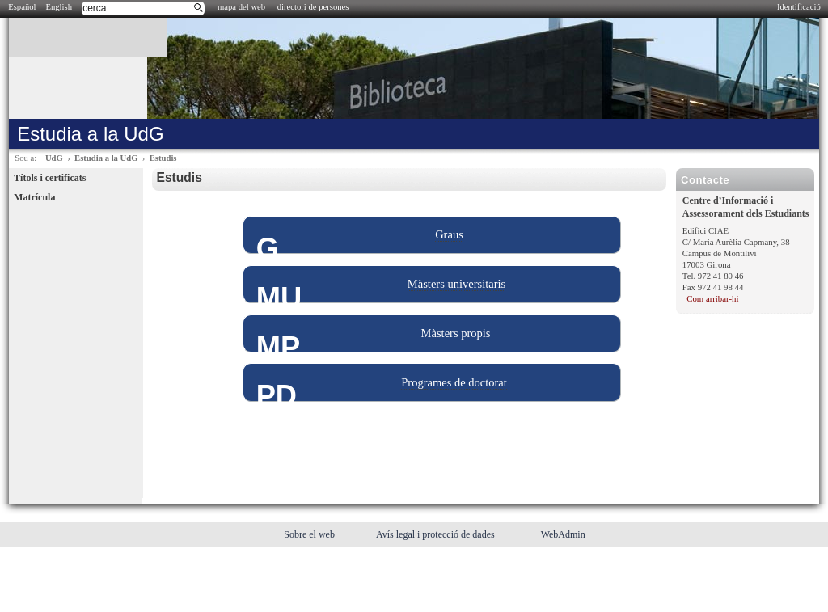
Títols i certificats (50, 178)
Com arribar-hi (712, 298)
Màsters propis (456, 333)
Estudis (163, 158)
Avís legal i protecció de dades (436, 534)
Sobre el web (310, 534)
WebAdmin (563, 534)
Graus (449, 234)
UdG (54, 158)
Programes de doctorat (454, 382)
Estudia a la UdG (105, 158)
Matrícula (34, 197)
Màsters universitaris (456, 283)
